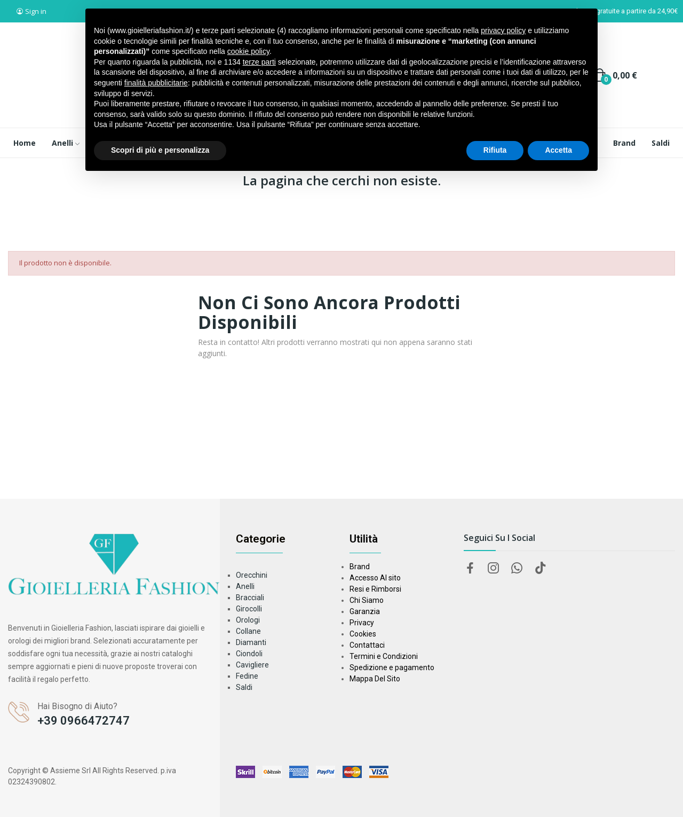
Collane (248, 631)
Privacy (362, 622)
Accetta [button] (558, 150)
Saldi (244, 687)
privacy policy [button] (503, 30)
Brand (360, 566)
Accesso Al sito (375, 578)
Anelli (245, 586)
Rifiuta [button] (495, 150)
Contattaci (367, 645)
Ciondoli (249, 653)
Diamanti (251, 642)
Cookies (363, 634)
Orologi (248, 620)
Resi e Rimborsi (375, 589)
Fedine (247, 676)
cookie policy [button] (248, 51)
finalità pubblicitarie (156, 82)
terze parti (259, 62)
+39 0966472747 (83, 720)
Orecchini (251, 575)
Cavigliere (252, 665)
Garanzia (365, 611)
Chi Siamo (367, 600)
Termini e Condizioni (384, 656)
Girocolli (249, 608)
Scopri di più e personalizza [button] (160, 150)
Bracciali (250, 597)
